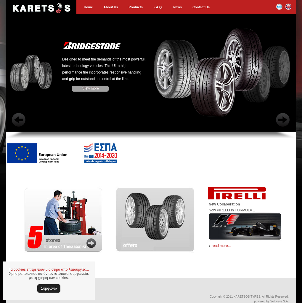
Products (135, 7)
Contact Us (201, 7)
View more (90, 88)
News (177, 7)
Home (88, 7)
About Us (111, 7)
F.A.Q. (158, 7)
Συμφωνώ (49, 288)
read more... (221, 246)
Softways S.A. (279, 301)
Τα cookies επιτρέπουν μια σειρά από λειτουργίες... (49, 269)
